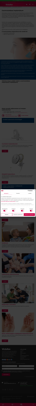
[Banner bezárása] (34, 190)
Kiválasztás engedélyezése (18, 214)
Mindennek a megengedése (29, 214)
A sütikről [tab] (29, 193)
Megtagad (6, 214)
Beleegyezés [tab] (6, 193)
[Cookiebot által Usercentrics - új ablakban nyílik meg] (28, 190)
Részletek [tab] (18, 193)
